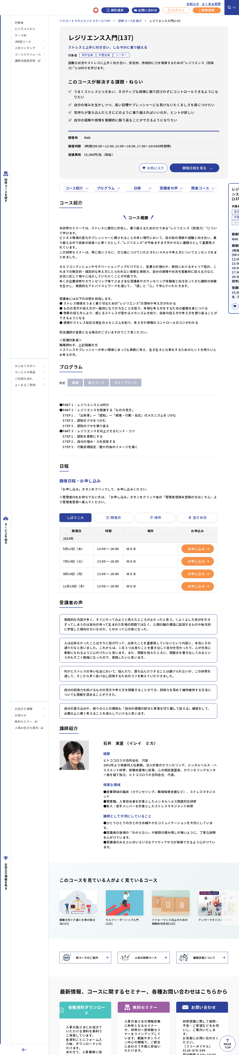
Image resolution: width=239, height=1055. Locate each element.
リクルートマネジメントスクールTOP (85, 21)
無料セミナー (26, 722)
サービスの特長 (25, 372)
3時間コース (23, 42)
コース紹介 (74, 188)
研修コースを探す (130, 21)
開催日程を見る (195, 167)
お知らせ (193, 4)
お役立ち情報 (24, 709)
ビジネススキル (25, 29)
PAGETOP (227, 1045)
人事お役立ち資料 (29, 728)
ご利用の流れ (24, 379)
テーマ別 (20, 35)
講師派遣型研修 (27, 61)
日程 (137, 188)
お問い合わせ (145, 10)
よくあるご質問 (25, 385)
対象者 (19, 23)
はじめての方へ (25, 366)
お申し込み (198, 548)
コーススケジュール (28, 54)
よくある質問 (211, 4)
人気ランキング (25, 48)
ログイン (176, 10)
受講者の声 (169, 188)
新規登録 (206, 10)
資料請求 (115, 10)
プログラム (106, 188)
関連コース (200, 188)
